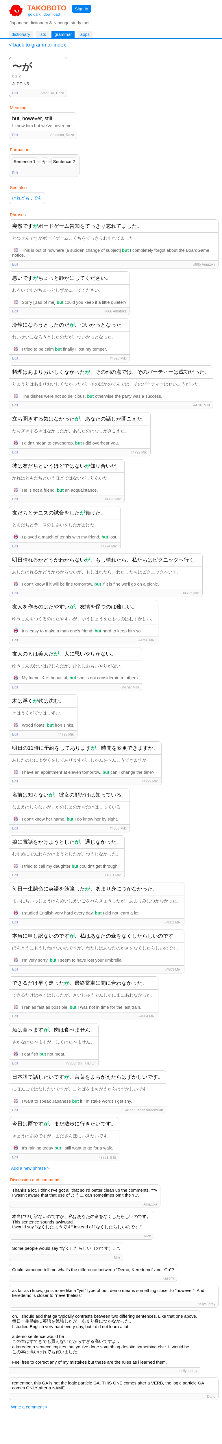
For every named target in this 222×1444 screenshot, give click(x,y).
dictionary (21, 34)
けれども (20, 197)
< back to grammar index (37, 45)
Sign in (81, 8)
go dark (34, 14)
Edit (15, 93)
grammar (63, 34)
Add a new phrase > (30, 1168)
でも (37, 197)
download (52, 14)
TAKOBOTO (46, 8)
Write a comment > (29, 1406)
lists (42, 34)
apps (85, 34)
